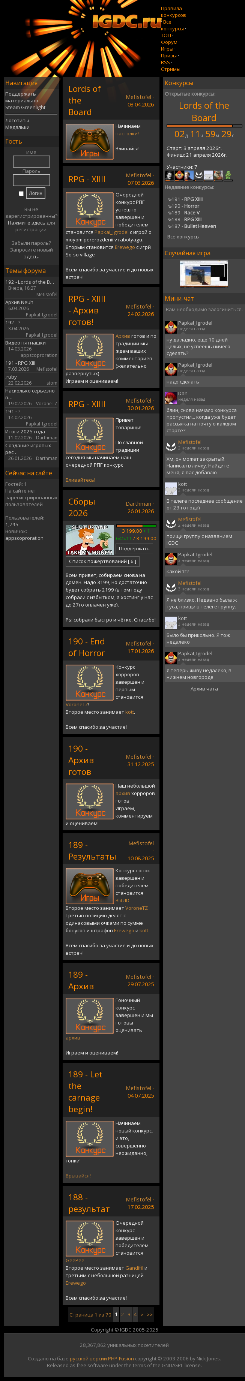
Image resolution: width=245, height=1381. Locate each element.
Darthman (138, 503)
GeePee (75, 1260)
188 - (184, 219)
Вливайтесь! (80, 479)
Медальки (17, 127)
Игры (167, 48)
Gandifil (134, 1267)
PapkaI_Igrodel (112, 232)
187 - (191, 226)
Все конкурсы (172, 25)
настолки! (127, 133)
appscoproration (24, 538)
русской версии (88, 1358)
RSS (165, 62)
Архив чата (204, 688)
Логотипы (17, 120)
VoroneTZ (77, 704)
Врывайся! (78, 1175)
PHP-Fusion (121, 1358)
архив (123, 793)
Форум (169, 42)
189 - (183, 212)
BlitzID (122, 900)
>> (150, 1314)
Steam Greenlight (25, 107)
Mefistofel (138, 96)
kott (129, 711)
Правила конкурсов (173, 11)
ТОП (166, 35)
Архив (123, 336)
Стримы (170, 69)
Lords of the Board (204, 111)
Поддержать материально (21, 97)
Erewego (125, 247)
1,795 (11, 524)
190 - (183, 205)
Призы (169, 55)
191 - (185, 199)
